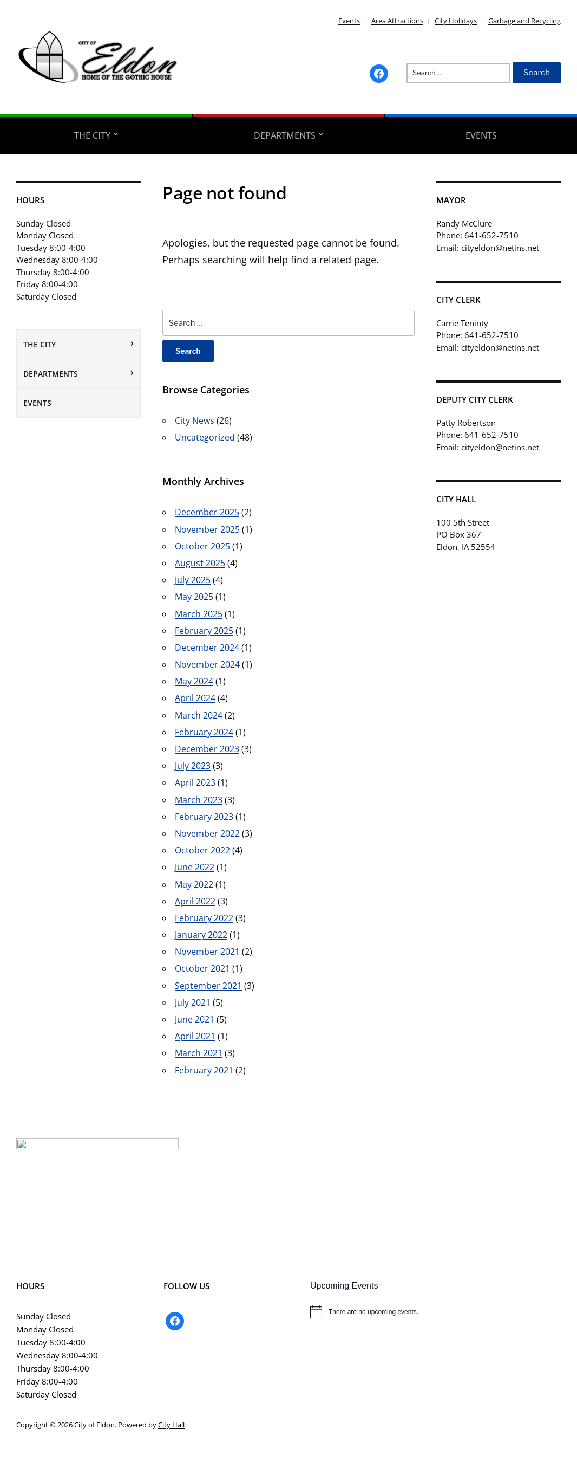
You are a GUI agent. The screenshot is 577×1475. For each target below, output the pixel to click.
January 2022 (201, 935)
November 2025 (207, 529)
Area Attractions (397, 20)
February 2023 (204, 817)
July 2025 (193, 580)
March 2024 (198, 715)
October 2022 (202, 850)
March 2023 (198, 800)
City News (194, 420)
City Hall (171, 1424)
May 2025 (194, 597)
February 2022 (204, 918)
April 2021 (195, 1036)
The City (92, 135)
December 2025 (207, 512)
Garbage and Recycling (524, 20)
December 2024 (207, 648)
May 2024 (194, 681)
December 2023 (207, 749)
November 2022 (207, 833)
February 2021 (204, 1070)
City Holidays (456, 20)
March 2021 (198, 1053)
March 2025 (198, 614)
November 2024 (207, 664)
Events (349, 20)
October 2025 (202, 546)
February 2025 (204, 631)
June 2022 (194, 867)
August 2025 (200, 563)
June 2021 (194, 1019)
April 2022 (195, 901)
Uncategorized (205, 437)
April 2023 (195, 782)
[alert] (435, 1311)
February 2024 (204, 732)
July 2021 (193, 1002)
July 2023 (193, 766)
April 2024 (195, 698)
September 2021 (208, 986)
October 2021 (202, 968)
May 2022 (194, 884)
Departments (285, 135)
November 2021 (207, 952)
